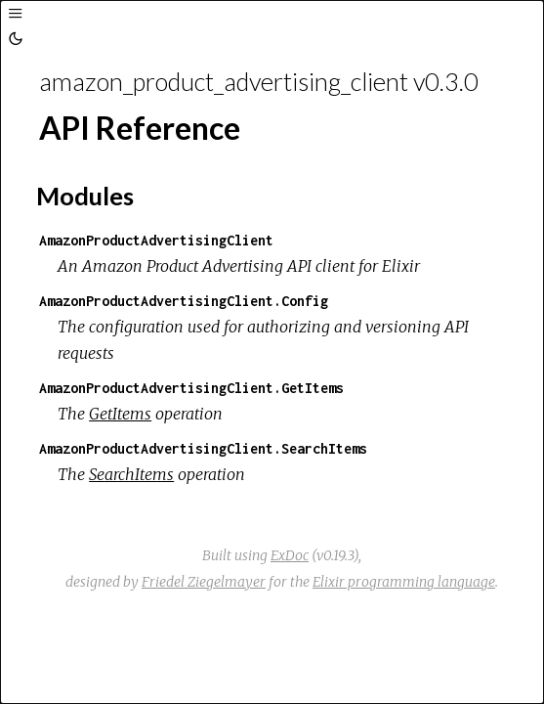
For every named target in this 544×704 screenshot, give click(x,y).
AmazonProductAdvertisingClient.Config (183, 300)
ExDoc (290, 555)
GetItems (120, 413)
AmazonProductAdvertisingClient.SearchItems (203, 448)
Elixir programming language (404, 582)
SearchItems (131, 474)
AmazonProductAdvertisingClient (156, 240)
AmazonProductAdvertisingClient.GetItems (191, 387)
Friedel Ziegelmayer (204, 582)
